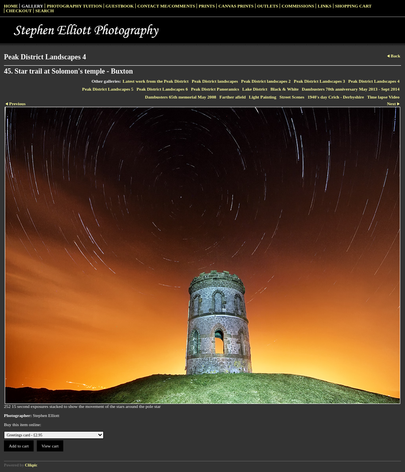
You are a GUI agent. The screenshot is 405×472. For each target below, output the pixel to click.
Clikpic (31, 465)
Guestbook (120, 6)
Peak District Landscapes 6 (162, 89)
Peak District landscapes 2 (266, 81)
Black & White (285, 89)
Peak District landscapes (215, 81)
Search (44, 10)
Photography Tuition (74, 6)
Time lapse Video (383, 97)
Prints (207, 6)
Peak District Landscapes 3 (319, 81)
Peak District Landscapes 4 (373, 81)
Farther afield (233, 97)
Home (11, 6)
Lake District (254, 89)
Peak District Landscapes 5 (108, 89)
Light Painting (262, 97)
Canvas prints (236, 6)
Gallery (32, 6)
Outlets (267, 6)
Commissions (298, 6)
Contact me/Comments (166, 6)
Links (324, 6)
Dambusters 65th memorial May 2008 (180, 97)
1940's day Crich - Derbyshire (335, 97)
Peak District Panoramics (215, 89)
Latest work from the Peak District (156, 81)
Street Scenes (292, 97)
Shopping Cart (353, 6)
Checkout (19, 10)
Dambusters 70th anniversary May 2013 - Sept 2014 (350, 89)
